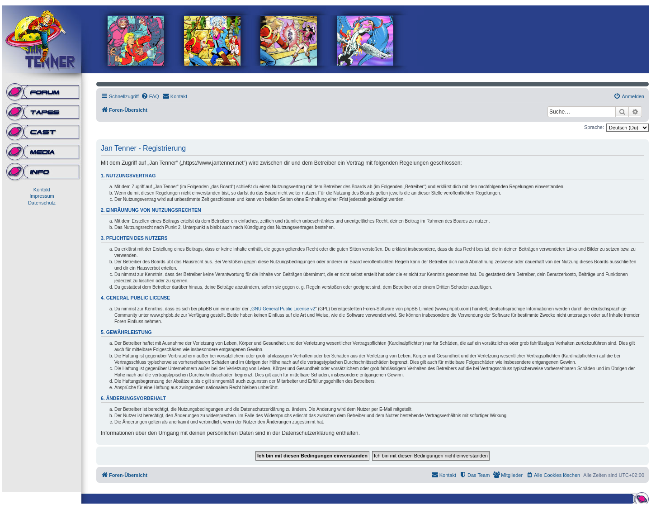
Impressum (41, 196)
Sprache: (594, 127)
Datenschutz (42, 202)
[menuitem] (150, 96)
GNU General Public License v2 (283, 308)
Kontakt (41, 189)
